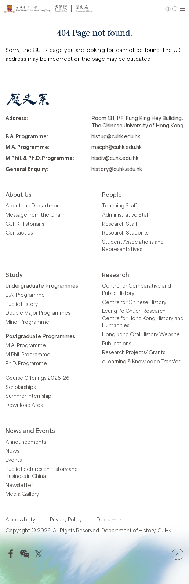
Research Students (125, 232)
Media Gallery (22, 494)
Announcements (26, 442)
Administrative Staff (126, 214)
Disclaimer (109, 519)
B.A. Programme (25, 295)
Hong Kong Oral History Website (141, 334)
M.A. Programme (26, 345)
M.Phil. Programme (28, 354)
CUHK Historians (25, 224)
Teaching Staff (119, 205)
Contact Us (19, 232)
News (12, 451)
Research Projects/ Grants (133, 352)
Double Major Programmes (38, 313)
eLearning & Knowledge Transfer (141, 361)
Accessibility (20, 519)
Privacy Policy (66, 519)
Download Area (24, 405)
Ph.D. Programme (26, 363)
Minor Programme (27, 322)
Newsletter (19, 485)
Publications (116, 343)
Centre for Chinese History (134, 302)
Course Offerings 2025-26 (37, 378)
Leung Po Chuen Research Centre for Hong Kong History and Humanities (142, 318)
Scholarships (21, 387)
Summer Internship (28, 396)
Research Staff (119, 224)
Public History (22, 304)
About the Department (34, 205)
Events (14, 460)
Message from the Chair (34, 214)
